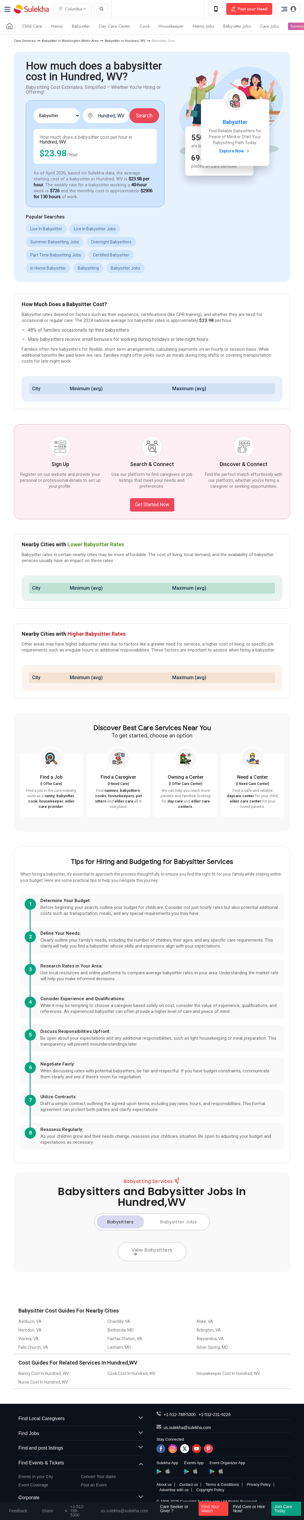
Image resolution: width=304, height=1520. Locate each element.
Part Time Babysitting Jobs (55, 255)
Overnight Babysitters (111, 242)
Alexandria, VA (210, 1338)
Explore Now (235, 151)
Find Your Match (210, 1508)
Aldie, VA (205, 1321)
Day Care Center (115, 26)
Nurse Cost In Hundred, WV (43, 1382)
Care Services (25, 41)
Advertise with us (174, 1490)
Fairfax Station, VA (124, 1338)
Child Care (32, 26)
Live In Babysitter (46, 228)
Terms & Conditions (222, 1484)
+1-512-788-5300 (180, 1414)
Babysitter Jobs (237, 26)
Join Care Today (283, 1508)
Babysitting (88, 268)
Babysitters (120, 1222)
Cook (145, 26)
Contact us (188, 1484)
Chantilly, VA (118, 1321)
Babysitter (81, 26)
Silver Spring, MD (212, 1347)
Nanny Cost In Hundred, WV (43, 1373)
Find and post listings (80, 1448)
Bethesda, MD (120, 1330)
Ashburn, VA (30, 1321)
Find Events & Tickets (80, 1463)
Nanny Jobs (203, 26)
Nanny (57, 26)
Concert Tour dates (98, 1476)
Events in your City (35, 1476)
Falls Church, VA (33, 1347)
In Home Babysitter (48, 268)
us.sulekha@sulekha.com (187, 1427)
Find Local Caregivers (80, 1419)
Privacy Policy (259, 1484)
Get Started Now (152, 504)
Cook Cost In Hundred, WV (131, 1373)
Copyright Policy (210, 1490)
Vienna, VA (28, 1338)
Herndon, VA (30, 1330)
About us (164, 1484)
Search (144, 115)
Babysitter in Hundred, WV (125, 41)
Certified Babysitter (111, 255)
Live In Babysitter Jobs (95, 228)
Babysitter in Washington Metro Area (70, 41)
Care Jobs (269, 26)
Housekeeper (171, 26)
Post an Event (94, 1485)
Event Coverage (33, 1485)
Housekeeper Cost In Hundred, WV (228, 1373)
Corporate (80, 1498)
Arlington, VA (209, 1330)
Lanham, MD (119, 1347)
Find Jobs (80, 1434)
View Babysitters (152, 1251)
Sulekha (31, 9)
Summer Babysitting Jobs (54, 242)
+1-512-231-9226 (215, 1414)
